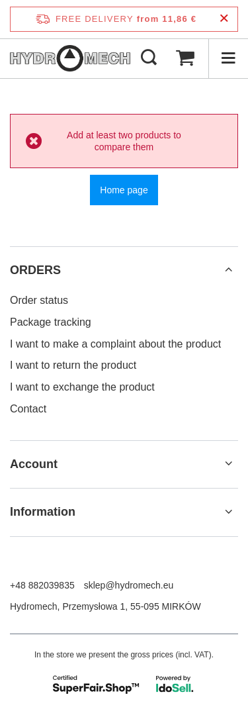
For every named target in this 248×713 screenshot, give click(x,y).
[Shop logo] (70, 58)
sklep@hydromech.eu (129, 585)
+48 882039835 (42, 585)
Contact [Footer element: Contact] (28, 408)
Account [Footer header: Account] (34, 464)
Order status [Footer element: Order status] (39, 300)
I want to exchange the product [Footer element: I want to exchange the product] (82, 387)
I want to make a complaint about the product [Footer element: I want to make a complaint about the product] (115, 344)
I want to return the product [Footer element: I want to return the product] (73, 365)
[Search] (148, 58)
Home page (123, 190)
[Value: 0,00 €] (185, 58)
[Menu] (228, 58)
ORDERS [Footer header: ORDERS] (35, 270)
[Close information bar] (223, 18)
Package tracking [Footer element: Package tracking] (50, 322)
